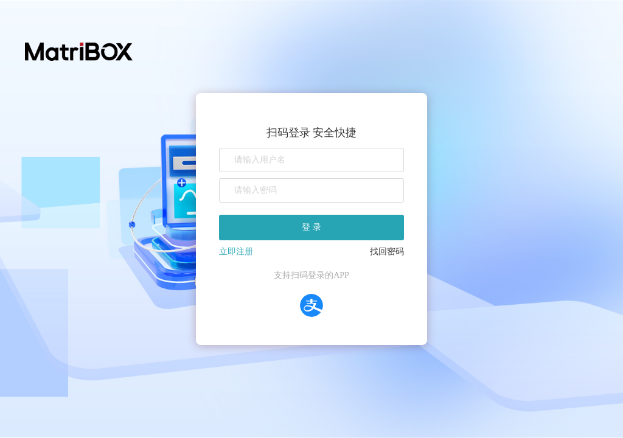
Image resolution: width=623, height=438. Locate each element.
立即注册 (236, 251)
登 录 (311, 227)
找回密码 (387, 251)
